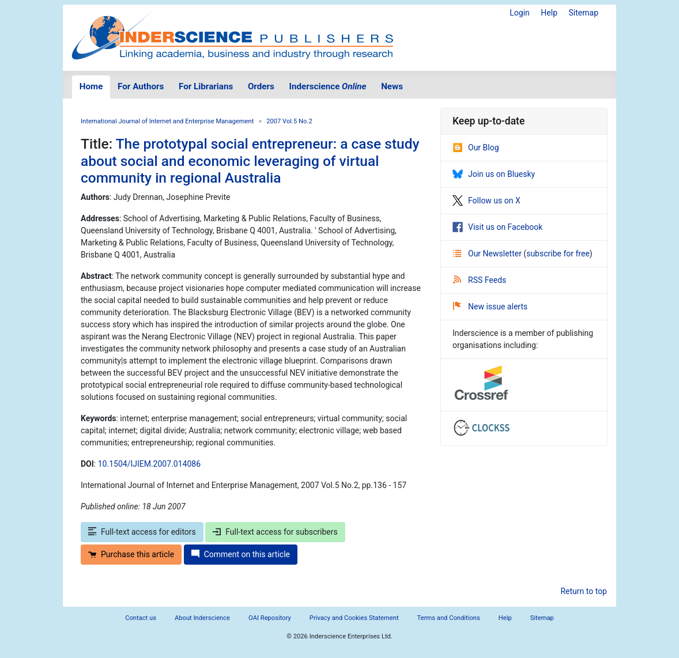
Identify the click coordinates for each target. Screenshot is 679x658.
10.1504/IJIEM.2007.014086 (149, 463)
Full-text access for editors (142, 531)
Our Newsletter (488, 253)
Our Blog (475, 147)
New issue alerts (490, 306)
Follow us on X (486, 200)
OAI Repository (269, 618)
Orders (261, 86)
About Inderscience (202, 618)
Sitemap (583, 12)
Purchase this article (131, 554)
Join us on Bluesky (493, 174)
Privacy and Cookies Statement (354, 618)
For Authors (141, 86)
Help (549, 12)
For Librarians (206, 86)
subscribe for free (558, 253)
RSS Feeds (479, 280)
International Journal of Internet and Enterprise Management (167, 121)
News (392, 86)
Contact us (140, 618)
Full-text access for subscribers (275, 531)
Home (91, 86)
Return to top (583, 591)
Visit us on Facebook (497, 227)
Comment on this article (240, 554)
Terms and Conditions (448, 618)
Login (520, 12)
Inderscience (328, 86)
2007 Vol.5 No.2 (289, 121)
